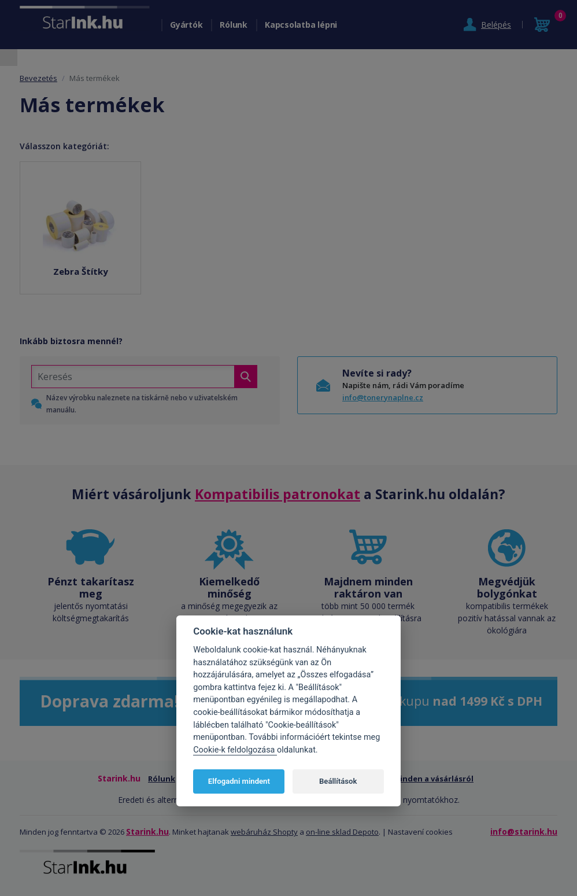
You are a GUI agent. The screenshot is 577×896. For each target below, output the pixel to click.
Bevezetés (38, 78)
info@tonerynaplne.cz (382, 397)
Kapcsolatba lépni (301, 24)
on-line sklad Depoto (342, 832)
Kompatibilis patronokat (277, 494)
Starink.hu (147, 831)
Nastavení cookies (420, 832)
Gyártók (186, 24)
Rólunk (233, 24)
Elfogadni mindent (239, 781)
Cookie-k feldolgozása (235, 750)
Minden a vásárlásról (433, 778)
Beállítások (338, 781)
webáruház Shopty (264, 832)
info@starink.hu (523, 831)
